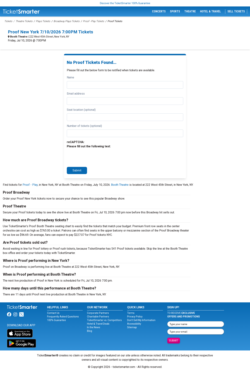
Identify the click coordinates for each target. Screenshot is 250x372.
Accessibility (134, 323)
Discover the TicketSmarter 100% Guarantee (125, 3)
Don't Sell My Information (141, 320)
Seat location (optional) (81, 109)
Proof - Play (30, 184)
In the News (93, 327)
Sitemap (132, 327)
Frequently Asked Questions (63, 316)
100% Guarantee (56, 320)
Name (70, 77)
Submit (77, 170)
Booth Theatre (18, 36)
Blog (89, 330)
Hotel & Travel (210, 11)
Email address (76, 93)
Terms (130, 313)
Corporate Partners (98, 313)
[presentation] (94, 157)
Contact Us (53, 313)
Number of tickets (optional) (84, 126)
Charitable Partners (98, 316)
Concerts (159, 11)
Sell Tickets (236, 11)
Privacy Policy (135, 316)
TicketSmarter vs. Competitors (104, 320)
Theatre (190, 11)
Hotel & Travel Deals (98, 323)
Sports (175, 11)
